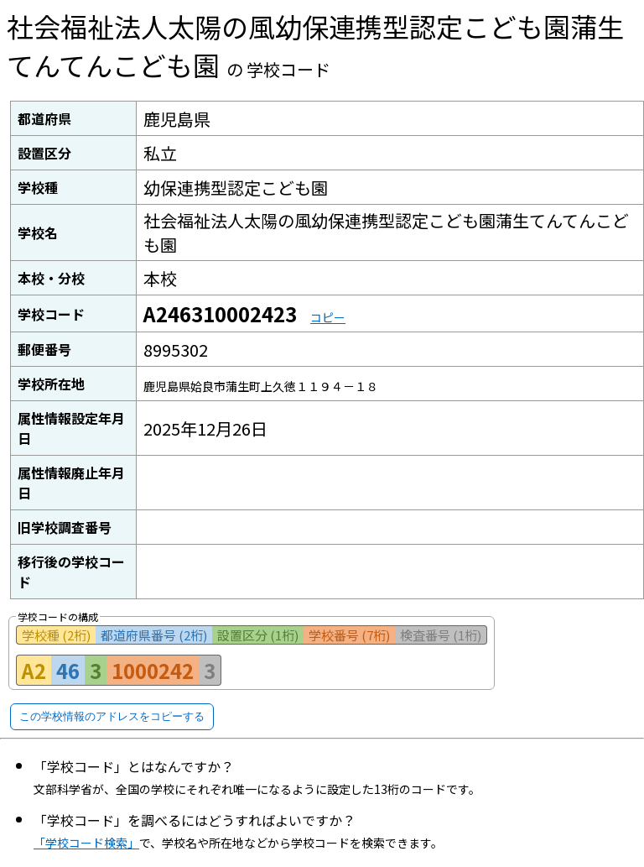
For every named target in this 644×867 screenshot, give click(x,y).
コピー (327, 317)
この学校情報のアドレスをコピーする (112, 716)
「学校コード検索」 (86, 842)
